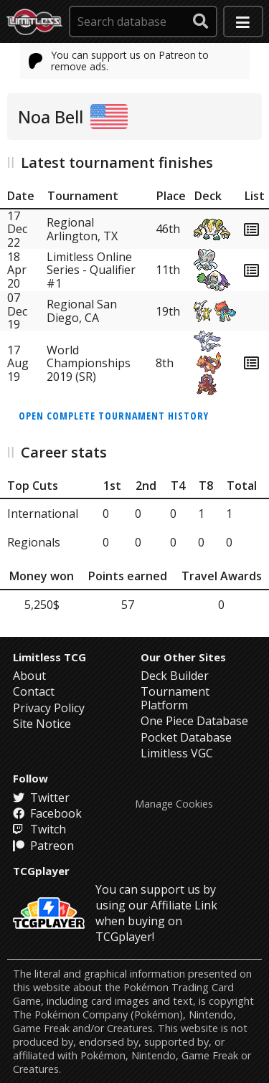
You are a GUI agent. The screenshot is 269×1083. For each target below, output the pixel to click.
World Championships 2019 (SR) (89, 363)
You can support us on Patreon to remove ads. (119, 60)
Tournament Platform (175, 698)
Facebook (47, 813)
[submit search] (201, 21)
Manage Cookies (174, 804)
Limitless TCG (49, 657)
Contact (34, 691)
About (29, 676)
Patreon (43, 845)
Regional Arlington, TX (82, 228)
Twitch (39, 829)
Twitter (41, 797)
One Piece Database (194, 721)
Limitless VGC (177, 753)
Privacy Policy (49, 708)
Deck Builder (175, 676)
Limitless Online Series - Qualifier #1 (91, 270)
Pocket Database (186, 737)
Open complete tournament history (114, 415)
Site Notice (42, 724)
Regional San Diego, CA (82, 310)
